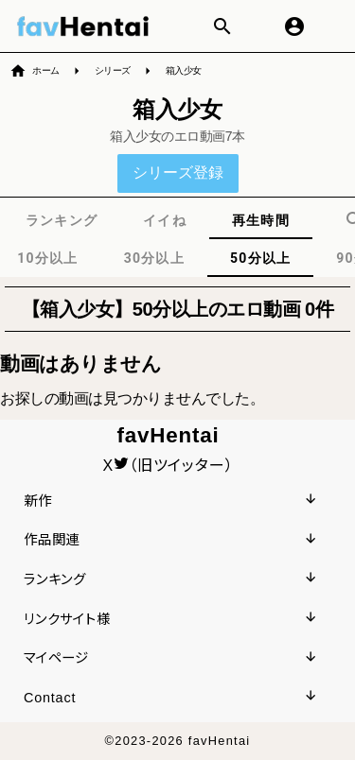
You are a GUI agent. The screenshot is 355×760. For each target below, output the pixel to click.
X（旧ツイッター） (168, 466)
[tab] (61, 220)
